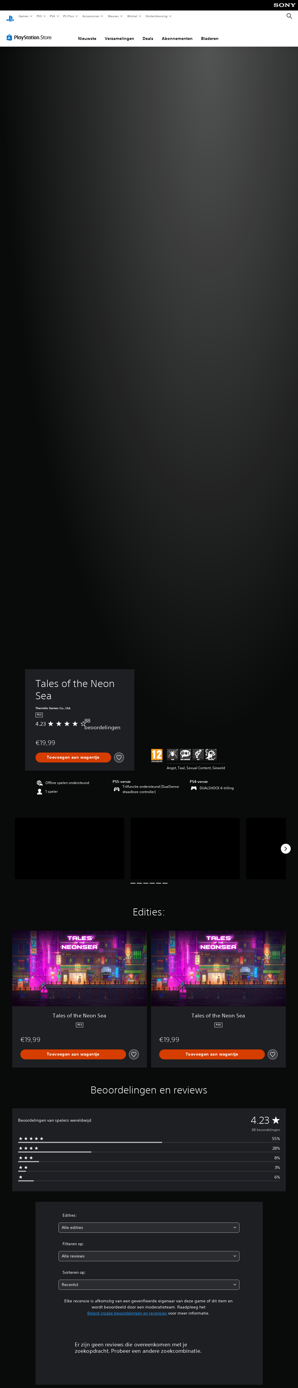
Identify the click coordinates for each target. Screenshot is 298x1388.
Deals (148, 33)
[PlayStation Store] (30, 31)
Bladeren (210, 33)
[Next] (286, 843)
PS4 (52, 16)
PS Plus (68, 16)
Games (23, 16)
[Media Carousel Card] (69, 843)
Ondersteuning (157, 16)
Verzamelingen (119, 33)
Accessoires (90, 16)
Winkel (132, 16)
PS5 (39, 16)
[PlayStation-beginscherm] (10, 16)
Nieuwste (87, 33)
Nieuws (113, 16)
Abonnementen (177, 33)
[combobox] (149, 1222)
